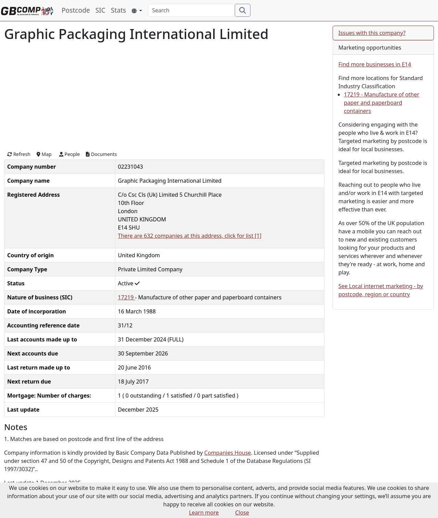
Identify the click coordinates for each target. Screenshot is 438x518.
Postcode (76, 10)
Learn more (204, 512)
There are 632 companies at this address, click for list (186, 235)
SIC (100, 10)
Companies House (227, 452)
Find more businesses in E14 (374, 64)
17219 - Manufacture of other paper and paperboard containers (381, 103)
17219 (126, 297)
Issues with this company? (371, 33)
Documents (101, 154)
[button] (137, 10)
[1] (258, 235)
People (69, 154)
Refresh (18, 154)
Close (242, 512)
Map (44, 154)
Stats (118, 10)
